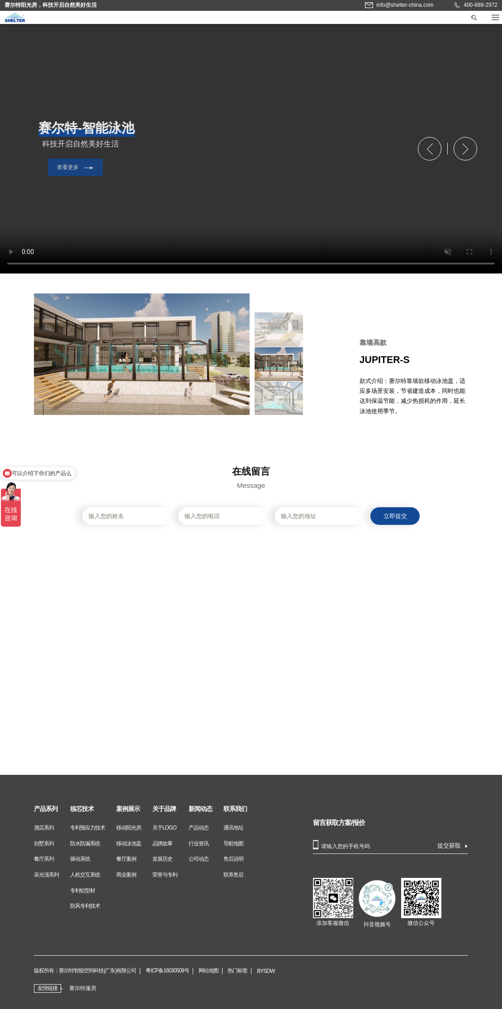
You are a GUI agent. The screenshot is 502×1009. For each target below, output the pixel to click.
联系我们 (235, 809)
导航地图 (233, 843)
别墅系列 (44, 843)
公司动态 (198, 859)
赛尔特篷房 (82, 988)
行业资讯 (198, 843)
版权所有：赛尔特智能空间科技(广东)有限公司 (85, 971)
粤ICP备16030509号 (167, 971)
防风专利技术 (85, 906)
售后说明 (233, 859)
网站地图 (208, 971)
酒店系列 (44, 828)
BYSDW (266, 971)
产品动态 (198, 828)
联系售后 (233, 875)
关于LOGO (164, 828)
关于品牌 (164, 809)
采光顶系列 (46, 875)
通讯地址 (233, 828)
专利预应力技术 (87, 828)
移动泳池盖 (128, 843)
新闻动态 (200, 809)
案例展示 (128, 809)
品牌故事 (162, 843)
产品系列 (45, 809)
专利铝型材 (82, 890)
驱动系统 (80, 859)
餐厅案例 (126, 859)
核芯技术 (82, 809)
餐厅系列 (44, 859)
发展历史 (162, 859)
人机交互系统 (85, 875)
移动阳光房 (128, 828)
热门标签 (237, 971)
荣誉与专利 (164, 875)
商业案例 (126, 875)
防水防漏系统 (85, 843)
